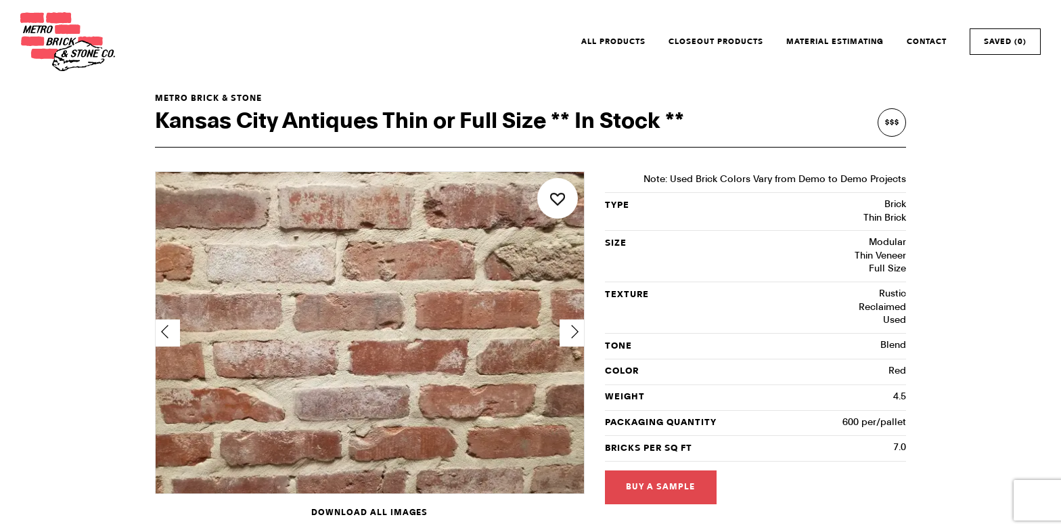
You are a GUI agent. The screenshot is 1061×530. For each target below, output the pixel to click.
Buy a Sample (660, 487)
